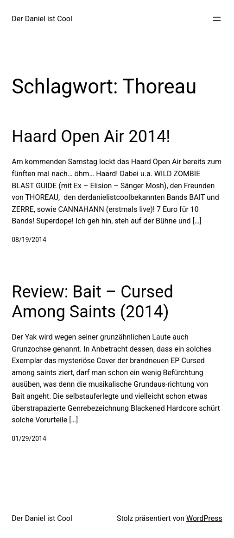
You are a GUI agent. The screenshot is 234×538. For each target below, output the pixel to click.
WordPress (204, 518)
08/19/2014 (29, 239)
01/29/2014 (29, 438)
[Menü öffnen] (216, 19)
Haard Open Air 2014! (91, 136)
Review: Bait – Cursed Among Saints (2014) (92, 302)
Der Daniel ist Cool (42, 18)
